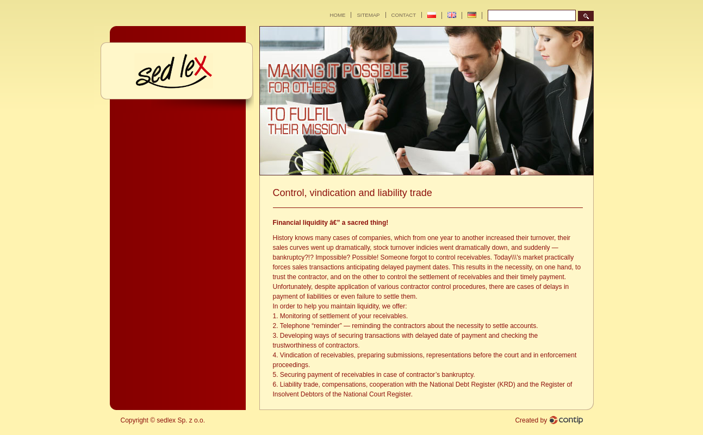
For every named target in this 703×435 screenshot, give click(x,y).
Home (338, 15)
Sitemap (368, 15)
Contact (403, 15)
